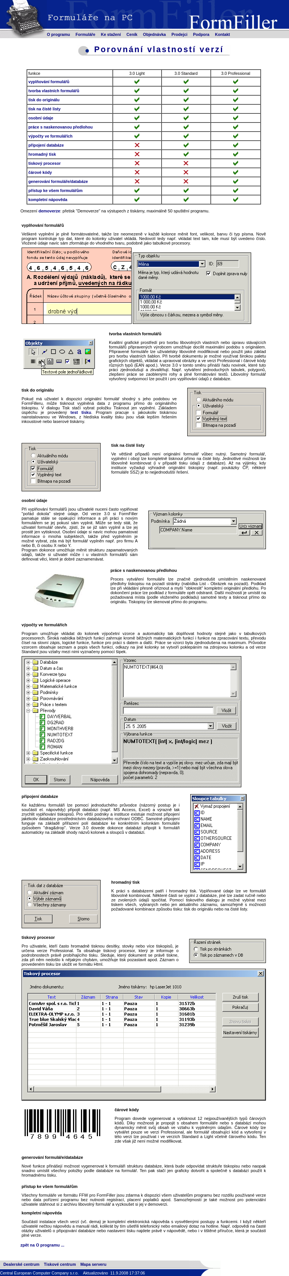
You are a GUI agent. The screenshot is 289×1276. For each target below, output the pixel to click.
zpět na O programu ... (42, 1245)
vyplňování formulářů (48, 81)
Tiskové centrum (60, 1264)
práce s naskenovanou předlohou (60, 127)
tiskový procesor (44, 163)
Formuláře (85, 34)
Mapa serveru (93, 1264)
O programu (58, 34)
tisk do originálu (43, 100)
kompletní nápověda (47, 199)
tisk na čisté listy (44, 109)
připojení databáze (46, 145)
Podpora (201, 34)
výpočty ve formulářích (50, 136)
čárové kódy (40, 172)
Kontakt (222, 34)
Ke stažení (111, 34)
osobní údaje (40, 118)
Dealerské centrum (21, 1264)
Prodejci (179, 34)
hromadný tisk (42, 154)
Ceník (131, 34)
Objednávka (154, 34)
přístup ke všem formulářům (55, 190)
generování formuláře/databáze (58, 181)
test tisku (80, 412)
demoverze (49, 211)
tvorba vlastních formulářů (53, 90)
